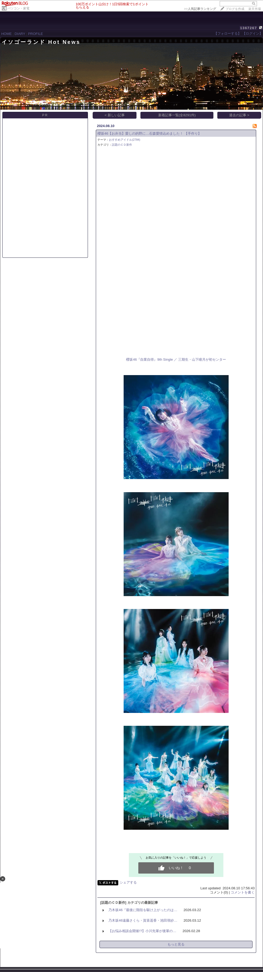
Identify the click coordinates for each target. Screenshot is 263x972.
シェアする (128, 882)
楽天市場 (254, 9)
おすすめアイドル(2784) (124, 139)
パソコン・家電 (18, 8)
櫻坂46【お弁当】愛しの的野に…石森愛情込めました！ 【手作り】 (149, 133)
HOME (6, 34)
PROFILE (35, 34)
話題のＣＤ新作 (122, 144)
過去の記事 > (239, 115)
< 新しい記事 (115, 115)
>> (200, 9)
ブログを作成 (234, 9)
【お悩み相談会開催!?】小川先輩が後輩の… (142, 931)
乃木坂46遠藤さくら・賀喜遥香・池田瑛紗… (142, 920)
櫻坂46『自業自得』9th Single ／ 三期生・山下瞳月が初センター (176, 359)
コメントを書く (243, 892)
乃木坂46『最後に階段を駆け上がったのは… (142, 910)
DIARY (20, 34)
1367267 (248, 28)
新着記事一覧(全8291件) (177, 115)
